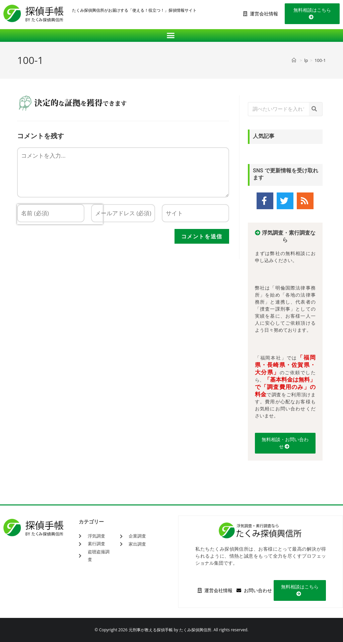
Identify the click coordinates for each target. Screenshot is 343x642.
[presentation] (60, 239)
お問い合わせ (254, 590)
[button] (171, 35)
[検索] (315, 109)
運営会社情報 (260, 13)
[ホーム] (295, 60)
